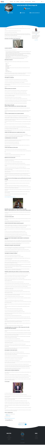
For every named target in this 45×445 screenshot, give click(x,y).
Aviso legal (9, 438)
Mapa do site (9, 439)
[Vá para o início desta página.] (22, 426)
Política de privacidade (9, 437)
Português (42, 1)
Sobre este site (33, 1)
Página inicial (11, 1)
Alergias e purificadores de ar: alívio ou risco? (10, 418)
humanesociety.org (8, 415)
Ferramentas (17, 1)
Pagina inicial (26, 4)
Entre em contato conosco (28, 1)
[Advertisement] (22, 18)
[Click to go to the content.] (22, 26)
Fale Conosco (36, 438)
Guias (14, 1)
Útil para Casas (22, 1)
